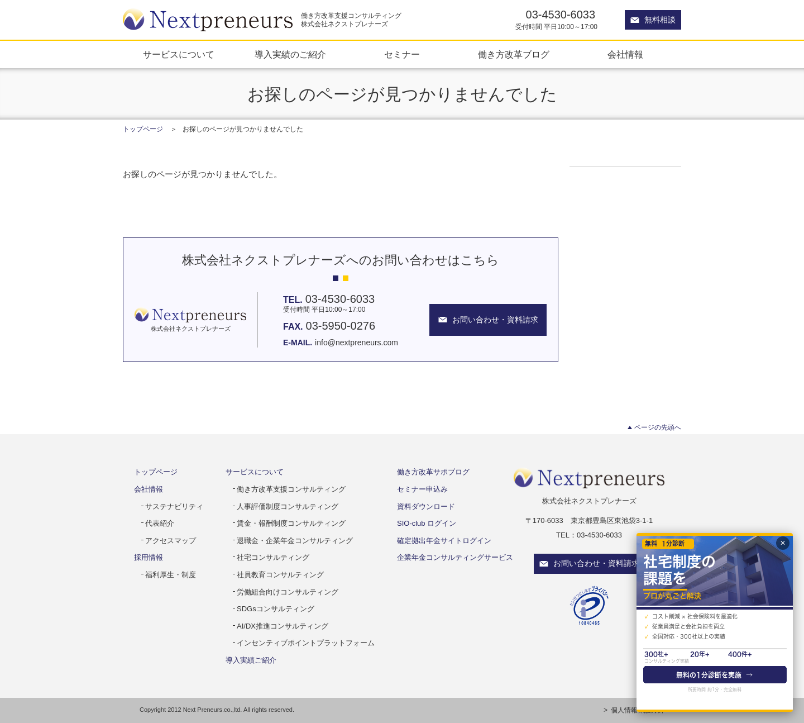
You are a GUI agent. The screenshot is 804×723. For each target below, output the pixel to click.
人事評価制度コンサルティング (287, 506)
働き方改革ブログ (513, 54)
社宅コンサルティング (273, 557)
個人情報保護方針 (637, 710)
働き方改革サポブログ (433, 472)
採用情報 (148, 557)
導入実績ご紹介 (251, 660)
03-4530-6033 (561, 14)
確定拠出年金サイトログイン (444, 540)
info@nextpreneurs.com (356, 342)
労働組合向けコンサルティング (287, 592)
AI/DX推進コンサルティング (282, 626)
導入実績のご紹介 (290, 54)
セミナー (402, 54)
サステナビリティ (174, 506)
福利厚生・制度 (170, 574)
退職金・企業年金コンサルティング (295, 540)
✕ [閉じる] (783, 543)
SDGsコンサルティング (275, 609)
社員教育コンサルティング (280, 574)
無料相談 (660, 19)
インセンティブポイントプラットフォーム (306, 643)
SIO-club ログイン (426, 523)
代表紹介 (159, 523)
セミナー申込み (422, 489)
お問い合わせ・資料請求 (596, 563)
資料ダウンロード (426, 506)
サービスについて (178, 54)
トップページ (143, 129)
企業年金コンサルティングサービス (455, 557)
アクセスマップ (170, 540)
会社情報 (625, 54)
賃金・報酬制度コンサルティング (291, 523)
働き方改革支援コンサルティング (291, 489)
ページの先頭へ (657, 427)
